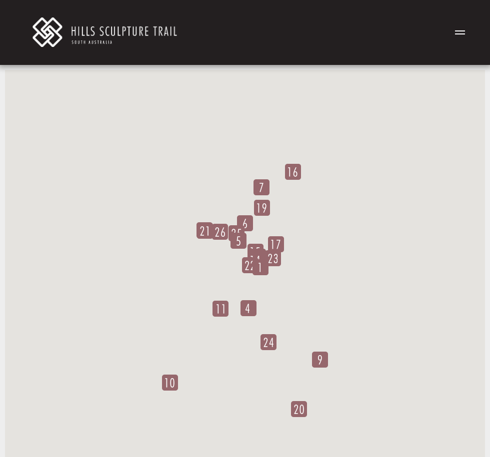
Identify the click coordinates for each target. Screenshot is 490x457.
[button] (260, 267)
